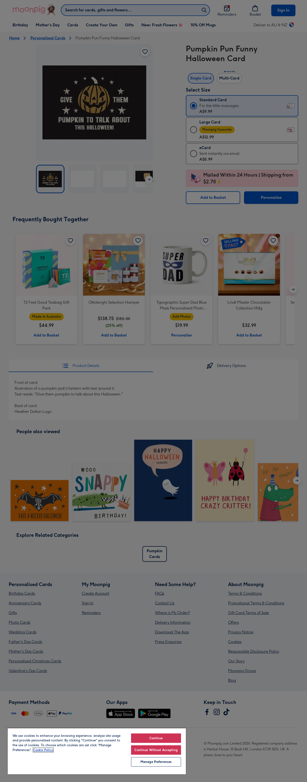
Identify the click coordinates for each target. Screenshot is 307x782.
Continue (156, 738)
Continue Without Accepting (155, 750)
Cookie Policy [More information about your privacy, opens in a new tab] (43, 750)
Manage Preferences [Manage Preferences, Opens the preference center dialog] (156, 762)
